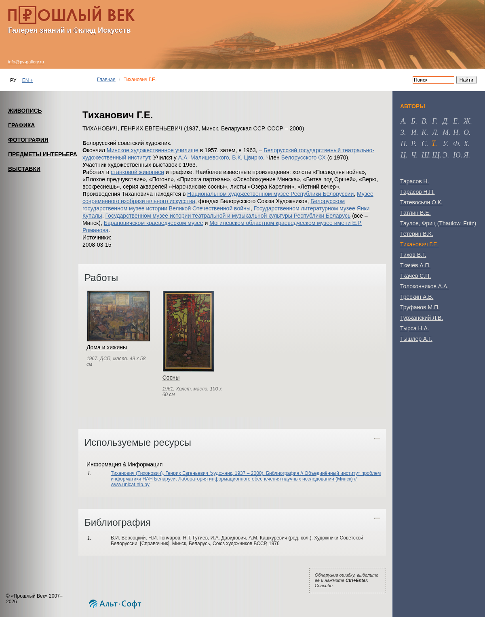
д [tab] (445, 121)
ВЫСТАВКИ (24, 169)
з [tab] (402, 132)
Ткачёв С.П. (415, 276)
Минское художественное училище (152, 150)
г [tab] (434, 121)
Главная (106, 79)
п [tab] (403, 144)
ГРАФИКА (21, 125)
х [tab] (466, 144)
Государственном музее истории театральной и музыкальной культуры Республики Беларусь (227, 215)
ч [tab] (413, 155)
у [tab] (445, 144)
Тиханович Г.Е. (419, 244)
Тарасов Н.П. (417, 192)
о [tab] (466, 132)
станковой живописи (137, 172)
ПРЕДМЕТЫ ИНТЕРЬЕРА (42, 154)
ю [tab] (457, 155)
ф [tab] (456, 144)
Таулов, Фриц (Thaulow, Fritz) (438, 223)
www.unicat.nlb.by (130, 484)
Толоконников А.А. (424, 286)
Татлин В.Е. (415, 213)
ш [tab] (425, 155)
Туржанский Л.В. (421, 318)
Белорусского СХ (303, 157)
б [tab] (413, 121)
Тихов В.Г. (413, 255)
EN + (27, 80)
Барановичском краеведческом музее (153, 223)
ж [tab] (467, 121)
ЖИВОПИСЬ (25, 110)
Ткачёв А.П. (415, 265)
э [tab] (445, 155)
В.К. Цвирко (247, 157)
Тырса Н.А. (414, 328)
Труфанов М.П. (420, 307)
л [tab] (434, 132)
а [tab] (403, 121)
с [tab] (424, 144)
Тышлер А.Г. (416, 339)
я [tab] (466, 155)
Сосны (171, 377)
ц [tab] (403, 155)
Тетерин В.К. (416, 234)
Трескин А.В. (416, 297)
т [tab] (433, 143)
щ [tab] (436, 155)
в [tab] (424, 121)
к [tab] (424, 132)
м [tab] (446, 132)
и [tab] (413, 132)
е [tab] (455, 121)
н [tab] (455, 132)
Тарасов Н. (414, 181)
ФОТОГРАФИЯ (28, 139)
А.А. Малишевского (203, 157)
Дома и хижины (106, 347)
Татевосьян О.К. (421, 202)
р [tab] (413, 144)
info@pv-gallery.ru (26, 61)
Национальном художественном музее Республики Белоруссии (270, 194)
